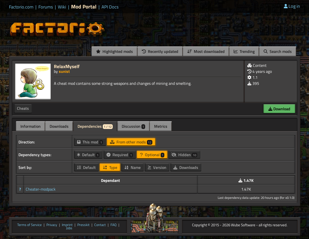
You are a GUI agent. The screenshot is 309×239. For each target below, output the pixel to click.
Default (88, 155)
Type (110, 167)
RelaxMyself (67, 66)
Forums (45, 7)
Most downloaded (206, 51)
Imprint (67, 225)
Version (157, 167)
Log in (292, 6)
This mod (90, 142)
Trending (244, 51)
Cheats (23, 108)
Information (30, 126)
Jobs (69, 228)
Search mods (278, 51)
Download (279, 109)
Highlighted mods (114, 51)
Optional (152, 155)
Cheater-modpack (41, 189)
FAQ (113, 225)
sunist (64, 71)
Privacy (51, 225)
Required (119, 155)
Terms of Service (29, 225)
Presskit (83, 225)
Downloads (59, 126)
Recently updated (160, 51)
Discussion (133, 126)
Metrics (160, 126)
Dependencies (95, 126)
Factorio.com (21, 7)
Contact (100, 225)
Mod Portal (84, 6)
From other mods (131, 142)
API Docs (110, 7)
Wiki (62, 7)
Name (132, 167)
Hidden (184, 155)
